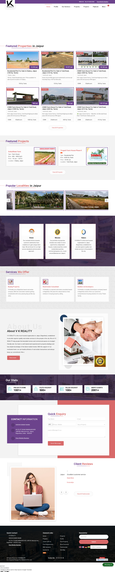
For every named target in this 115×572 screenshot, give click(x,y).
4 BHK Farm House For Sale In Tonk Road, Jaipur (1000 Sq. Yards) (21, 108)
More (104, 7)
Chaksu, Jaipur (19, 207)
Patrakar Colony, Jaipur (70, 207)
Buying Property (13, 287)
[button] (102, 1)
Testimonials (63, 547)
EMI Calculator (47, 547)
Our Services (66, 7)
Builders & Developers (85, 287)
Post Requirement (48, 544)
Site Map (62, 550)
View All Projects (57, 172)
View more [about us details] (12, 358)
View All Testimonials (83, 494)
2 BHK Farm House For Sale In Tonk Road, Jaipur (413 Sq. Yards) (91, 108)
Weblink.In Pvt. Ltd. (26, 560)
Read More (63, 480)
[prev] (8, 200)
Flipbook (95, 7)
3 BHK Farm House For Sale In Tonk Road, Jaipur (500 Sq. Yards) (91, 72)
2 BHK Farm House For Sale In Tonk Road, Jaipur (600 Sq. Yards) (56, 108)
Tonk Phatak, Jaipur (96, 207)
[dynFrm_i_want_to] (91, 424)
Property (77, 7)
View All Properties (57, 127)
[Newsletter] (93, 537)
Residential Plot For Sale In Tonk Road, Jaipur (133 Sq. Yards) (55, 72)
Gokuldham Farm (14, 152)
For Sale (9, 53)
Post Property (64, 541)
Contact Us (46, 550)
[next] (106, 200)
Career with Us (47, 541)
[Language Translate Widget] (98, 547)
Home (48, 7)
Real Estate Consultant (51, 287)
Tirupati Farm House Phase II (71, 150)
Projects (87, 7)
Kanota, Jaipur (44, 207)
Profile (56, 7)
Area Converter (64, 544)
